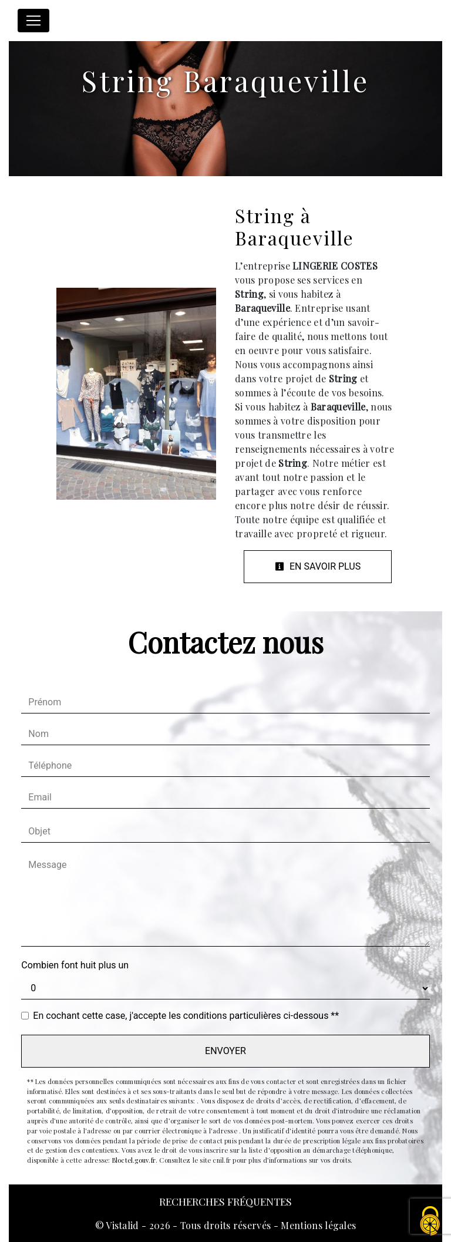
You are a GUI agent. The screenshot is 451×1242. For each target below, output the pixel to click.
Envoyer (225, 1050)
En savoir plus (318, 566)
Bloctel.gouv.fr (134, 1160)
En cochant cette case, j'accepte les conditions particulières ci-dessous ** (186, 1015)
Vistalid (122, 1225)
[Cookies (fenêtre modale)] (430, 1221)
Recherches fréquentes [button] (225, 1201)
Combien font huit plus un (75, 965)
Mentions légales (317, 1225)
